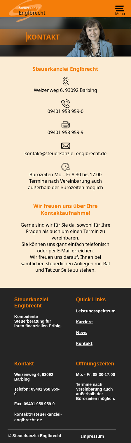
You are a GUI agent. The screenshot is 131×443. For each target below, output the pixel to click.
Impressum (92, 436)
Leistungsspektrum (96, 311)
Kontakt (84, 343)
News (81, 332)
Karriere (84, 321)
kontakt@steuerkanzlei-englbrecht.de (65, 153)
